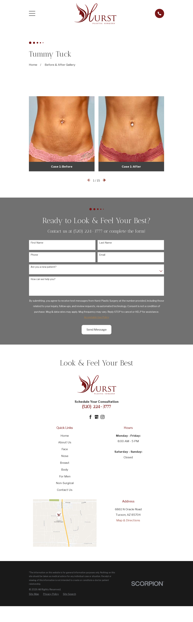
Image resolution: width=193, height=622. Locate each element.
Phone (34, 254)
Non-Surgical (65, 483)
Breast (64, 462)
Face (65, 449)
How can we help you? (43, 279)
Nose (64, 456)
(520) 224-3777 (96, 406)
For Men (64, 476)
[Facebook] (90, 417)
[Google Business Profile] (97, 417)
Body (64, 469)
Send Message (96, 329)
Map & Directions (128, 520)
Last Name (105, 242)
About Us (64, 442)
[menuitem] (34, 594)
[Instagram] (102, 417)
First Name (37, 242)
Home (65, 435)
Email (102, 254)
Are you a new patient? (43, 267)
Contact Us (64, 490)
